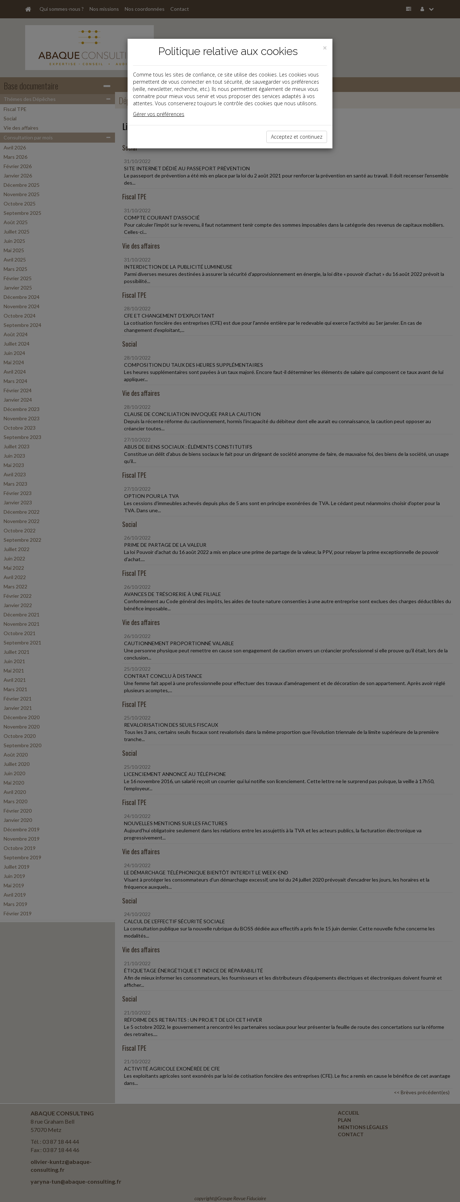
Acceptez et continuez (296, 136)
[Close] (325, 48)
